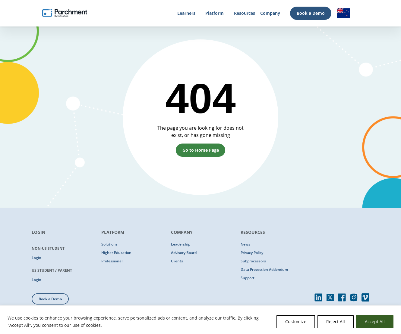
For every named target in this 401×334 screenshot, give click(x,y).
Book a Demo (311, 13)
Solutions (109, 244)
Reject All (335, 321)
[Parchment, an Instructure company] (64, 13)
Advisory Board (184, 252)
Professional (111, 261)
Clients (177, 261)
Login (36, 257)
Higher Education (116, 252)
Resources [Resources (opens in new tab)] (244, 13)
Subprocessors (253, 261)
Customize (295, 321)
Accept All (375, 321)
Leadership (180, 244)
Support (247, 277)
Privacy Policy (252, 252)
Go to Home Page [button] (200, 150)
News (245, 244)
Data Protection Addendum (264, 269)
